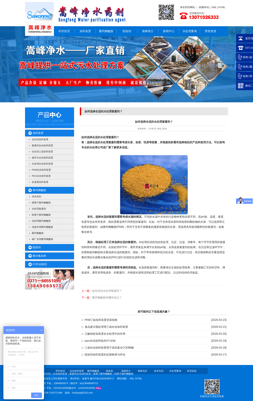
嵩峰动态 (142, 371)
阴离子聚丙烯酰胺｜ (103, 373)
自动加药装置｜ (61, 373)
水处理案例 (189, 31)
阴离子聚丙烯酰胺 (41, 202)
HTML (221, 7)
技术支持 (159, 371)
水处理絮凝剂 (39, 208)
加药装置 (85, 31)
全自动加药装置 (40, 139)
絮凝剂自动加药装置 (42, 145)
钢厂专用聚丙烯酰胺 (42, 239)
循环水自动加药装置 (42, 157)
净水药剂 (36, 196)
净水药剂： (76, 378)
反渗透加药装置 (40, 182)
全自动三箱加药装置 (42, 151)
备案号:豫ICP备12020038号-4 (98, 378)
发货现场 (191, 371)
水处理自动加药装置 (42, 163)
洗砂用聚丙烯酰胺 (41, 221)
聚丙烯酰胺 (106, 31)
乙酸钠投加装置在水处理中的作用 (105, 333)
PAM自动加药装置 (41, 169)
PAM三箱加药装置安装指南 (101, 319)
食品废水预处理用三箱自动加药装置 (106, 326)
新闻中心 (169, 31)
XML (214, 7)
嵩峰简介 (148, 31)
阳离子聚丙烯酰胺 (41, 214)
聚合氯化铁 (39, 255)
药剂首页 (64, 31)
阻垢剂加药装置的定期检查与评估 (105, 354)
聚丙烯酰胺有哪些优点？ (107, 297)
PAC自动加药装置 (41, 176)
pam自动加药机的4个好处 (100, 340)
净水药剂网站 (187, 7)
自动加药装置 (77, 371)
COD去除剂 (40, 264)
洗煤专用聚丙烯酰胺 (42, 227)
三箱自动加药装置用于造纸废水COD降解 (109, 347)
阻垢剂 (127, 31)
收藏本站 (204, 7)
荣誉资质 (210, 31)
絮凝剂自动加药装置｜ (81, 373)
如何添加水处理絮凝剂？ (107, 290)
